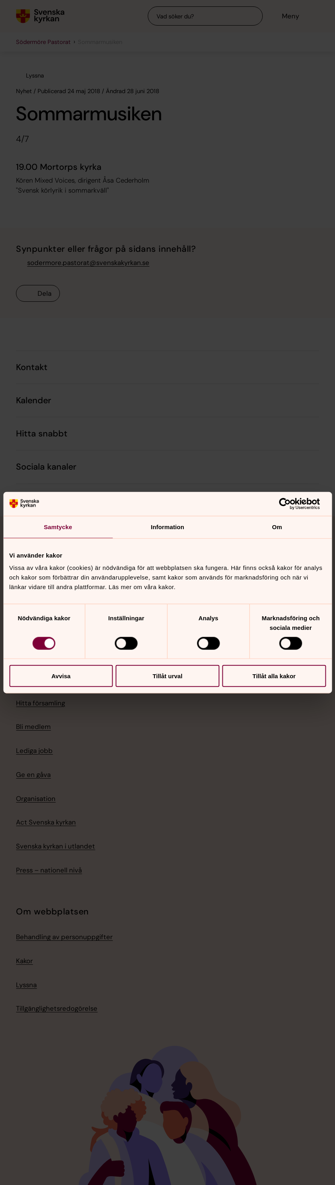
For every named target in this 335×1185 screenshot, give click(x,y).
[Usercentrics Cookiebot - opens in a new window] (291, 504)
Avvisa (61, 676)
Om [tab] (277, 526)
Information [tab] (167, 526)
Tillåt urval (167, 676)
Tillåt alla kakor (273, 676)
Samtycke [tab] (58, 526)
